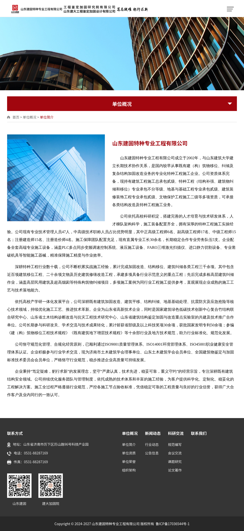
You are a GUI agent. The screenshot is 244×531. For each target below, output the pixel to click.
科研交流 (176, 433)
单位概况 (29, 117)
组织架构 (129, 470)
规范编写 (175, 444)
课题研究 (175, 461)
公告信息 (152, 453)
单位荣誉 (129, 461)
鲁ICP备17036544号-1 (173, 523)
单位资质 (129, 453)
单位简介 (47, 117)
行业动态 (152, 444)
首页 (15, 117)
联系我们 (199, 433)
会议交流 (175, 453)
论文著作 (175, 470)
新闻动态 (153, 433)
